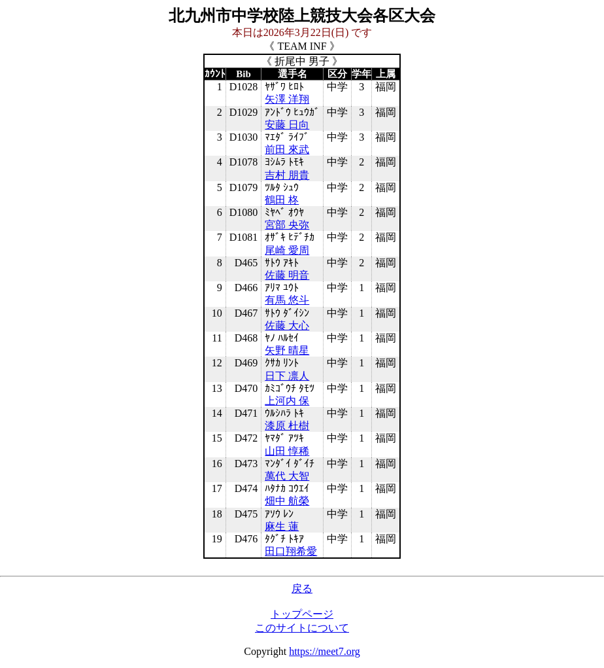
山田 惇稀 (287, 451)
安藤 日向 (287, 124)
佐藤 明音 (287, 275)
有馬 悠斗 (287, 300)
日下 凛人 (287, 375)
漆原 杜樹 (287, 425)
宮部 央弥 (287, 224)
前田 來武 (287, 149)
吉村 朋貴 (287, 175)
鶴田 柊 (282, 199)
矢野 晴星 (287, 350)
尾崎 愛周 (287, 250)
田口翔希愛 (291, 551)
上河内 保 (287, 400)
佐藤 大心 (287, 325)
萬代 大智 (287, 476)
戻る (302, 588)
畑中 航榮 (287, 500)
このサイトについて (302, 627)
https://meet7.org (324, 651)
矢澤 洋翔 (287, 99)
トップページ (302, 614)
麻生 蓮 (282, 526)
